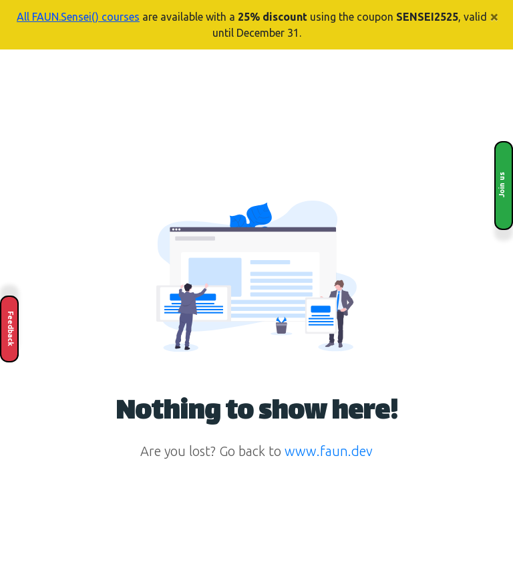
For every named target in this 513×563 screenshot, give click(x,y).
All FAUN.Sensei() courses (78, 17)
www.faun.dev (329, 451)
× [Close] (494, 17)
